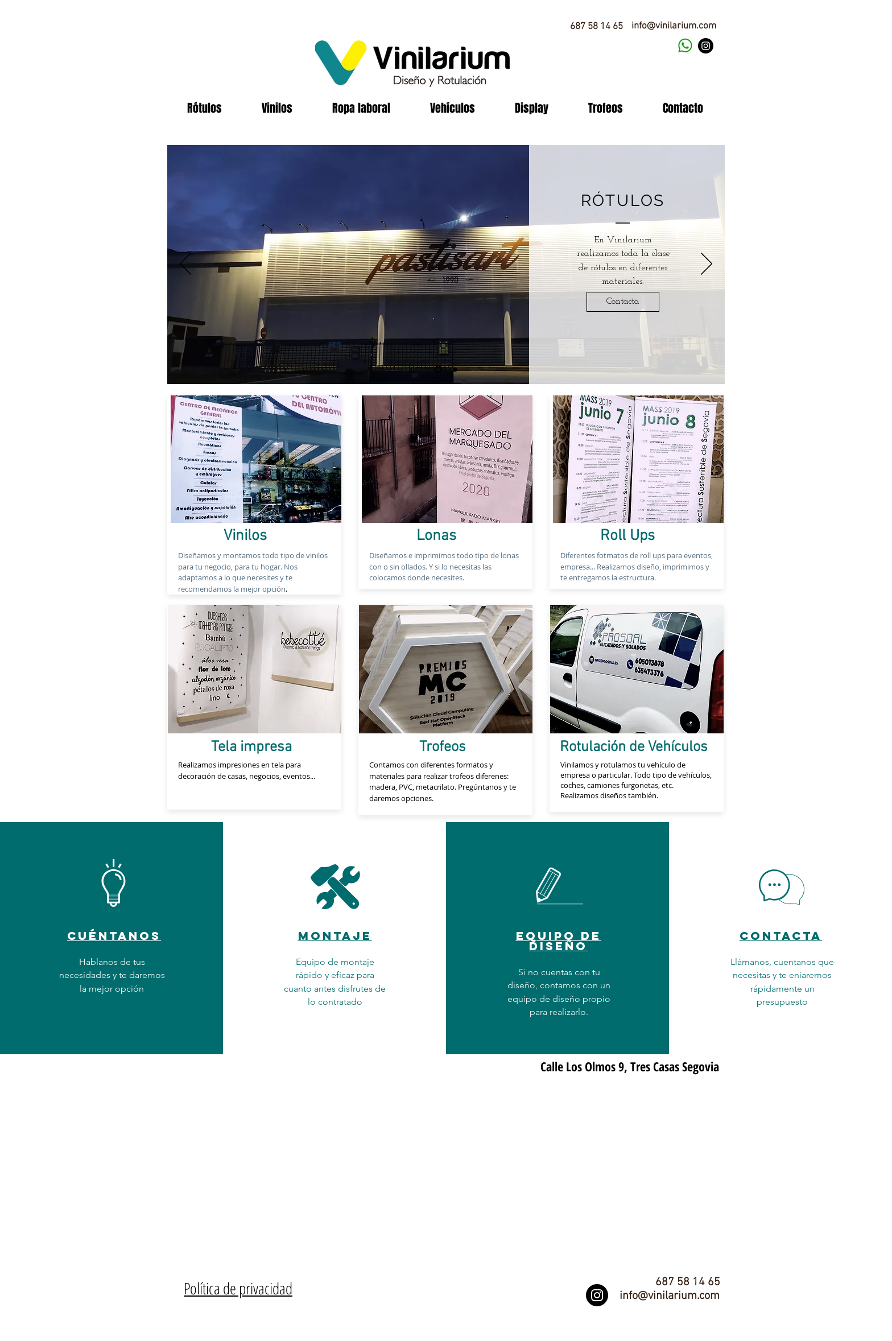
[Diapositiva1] (438, 369)
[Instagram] (705, 45)
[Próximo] (706, 265)
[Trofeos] (442, 748)
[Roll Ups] (627, 536)
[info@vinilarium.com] (674, 26)
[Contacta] (623, 302)
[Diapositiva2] (455, 369)
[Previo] (185, 265)
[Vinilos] (245, 536)
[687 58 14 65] (596, 27)
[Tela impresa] (251, 748)
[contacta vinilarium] (684, 45)
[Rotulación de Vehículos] (633, 748)
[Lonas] (436, 536)
